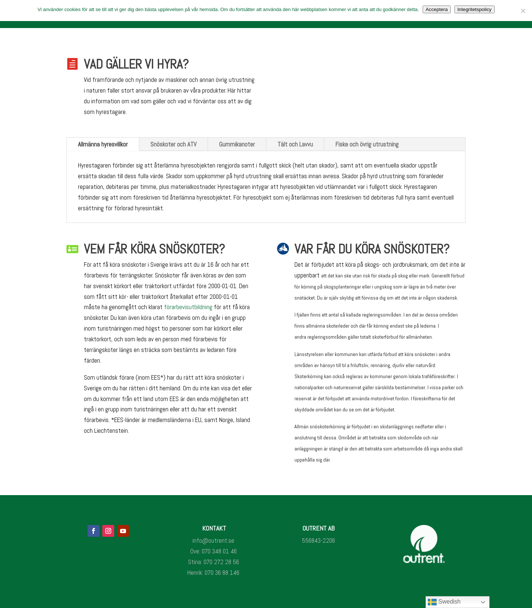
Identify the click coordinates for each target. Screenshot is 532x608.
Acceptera (437, 9)
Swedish (444, 602)
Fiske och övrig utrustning (367, 144)
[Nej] (522, 10)
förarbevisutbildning (188, 307)
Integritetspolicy (474, 9)
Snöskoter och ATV (173, 144)
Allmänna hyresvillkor (103, 144)
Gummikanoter (237, 144)
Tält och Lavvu (295, 144)
